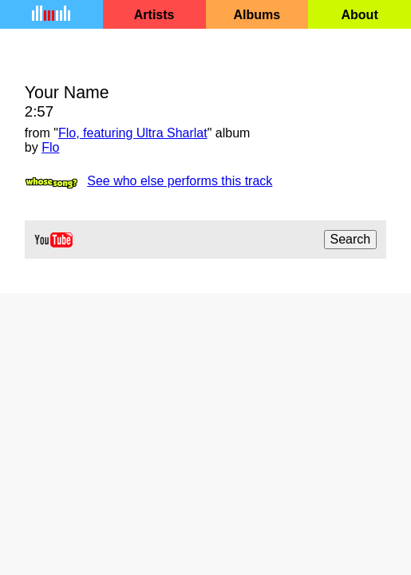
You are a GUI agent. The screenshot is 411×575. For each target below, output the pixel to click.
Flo (50, 147)
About (360, 15)
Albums (257, 15)
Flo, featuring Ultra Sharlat (132, 133)
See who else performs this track (179, 181)
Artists (154, 15)
